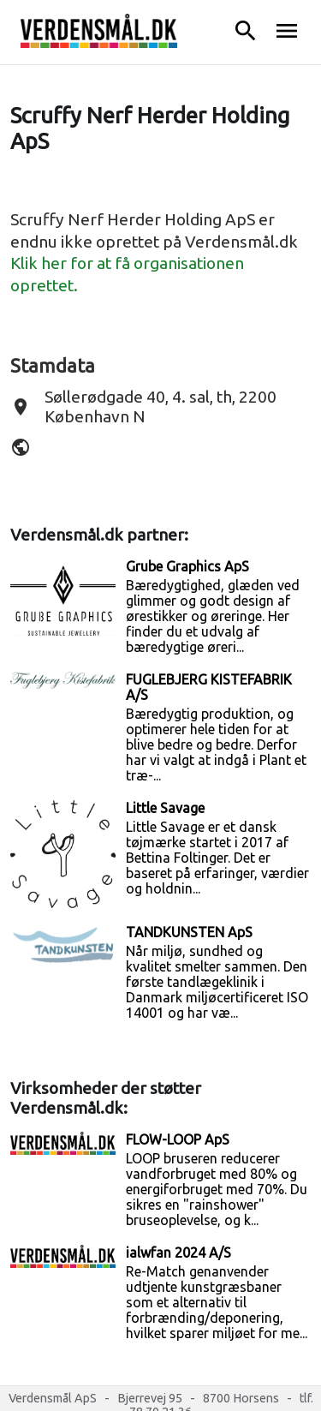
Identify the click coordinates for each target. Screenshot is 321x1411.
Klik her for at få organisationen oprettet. (127, 274)
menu (286, 31)
